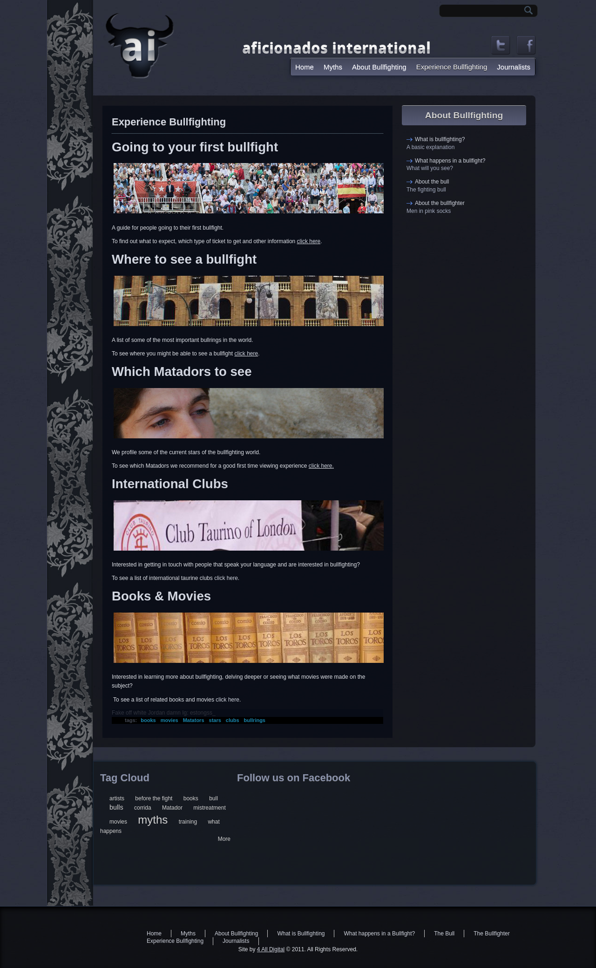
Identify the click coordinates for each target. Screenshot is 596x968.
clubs (232, 720)
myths (153, 819)
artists (116, 798)
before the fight (153, 798)
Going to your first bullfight (195, 147)
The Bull (444, 933)
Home (304, 67)
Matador (172, 807)
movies (169, 720)
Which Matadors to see (182, 371)
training (188, 821)
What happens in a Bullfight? (379, 933)
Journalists (513, 67)
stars (215, 720)
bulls (116, 807)
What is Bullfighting (301, 933)
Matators (193, 720)
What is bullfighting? (440, 139)
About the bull (432, 181)
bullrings (254, 720)
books (148, 720)
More (224, 839)
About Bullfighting (379, 67)
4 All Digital (270, 949)
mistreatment (209, 807)
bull (213, 798)
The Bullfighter (491, 933)
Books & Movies (161, 596)
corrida (142, 807)
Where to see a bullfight (184, 259)
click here (309, 241)
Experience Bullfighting (452, 67)
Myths (333, 67)
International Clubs (170, 484)
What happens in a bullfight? (450, 160)
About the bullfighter (440, 203)
